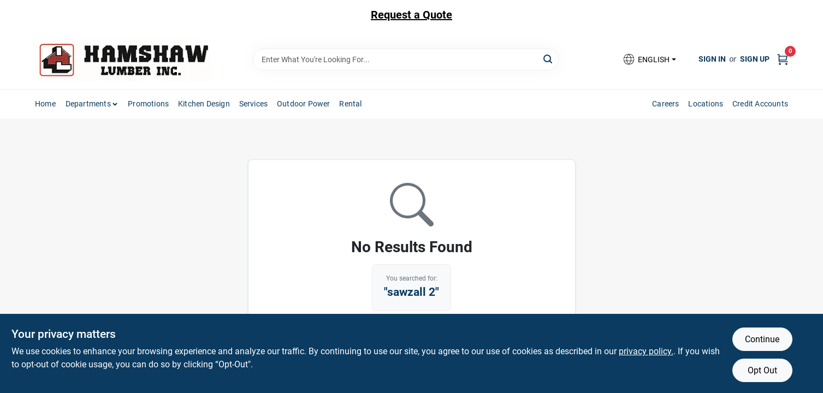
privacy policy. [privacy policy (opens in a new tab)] (646, 351)
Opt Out (762, 370)
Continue (762, 339)
